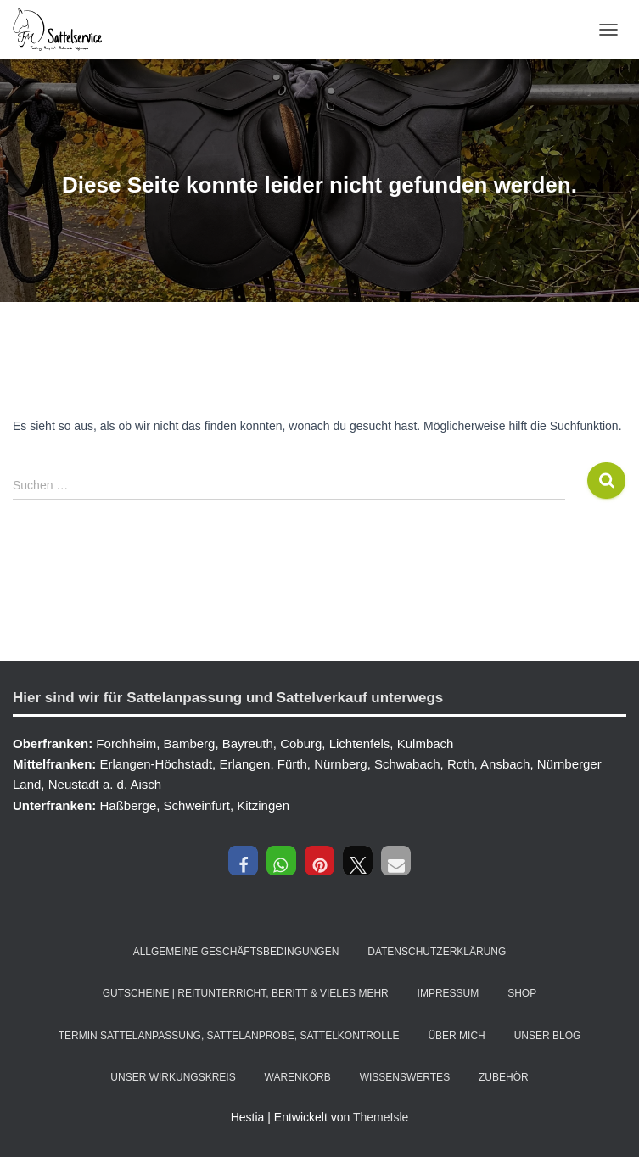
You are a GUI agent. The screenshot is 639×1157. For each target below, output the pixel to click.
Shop (521, 993)
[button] (243, 860)
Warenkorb (298, 1077)
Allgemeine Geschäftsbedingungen (236, 952)
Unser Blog (547, 1036)
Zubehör (504, 1077)
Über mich (456, 1036)
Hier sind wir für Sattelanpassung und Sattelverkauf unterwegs (228, 698)
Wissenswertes (405, 1077)
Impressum (448, 993)
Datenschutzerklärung (436, 952)
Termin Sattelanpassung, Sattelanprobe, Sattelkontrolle (229, 1036)
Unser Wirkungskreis (172, 1077)
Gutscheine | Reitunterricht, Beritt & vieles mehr (246, 993)
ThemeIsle (380, 1117)
